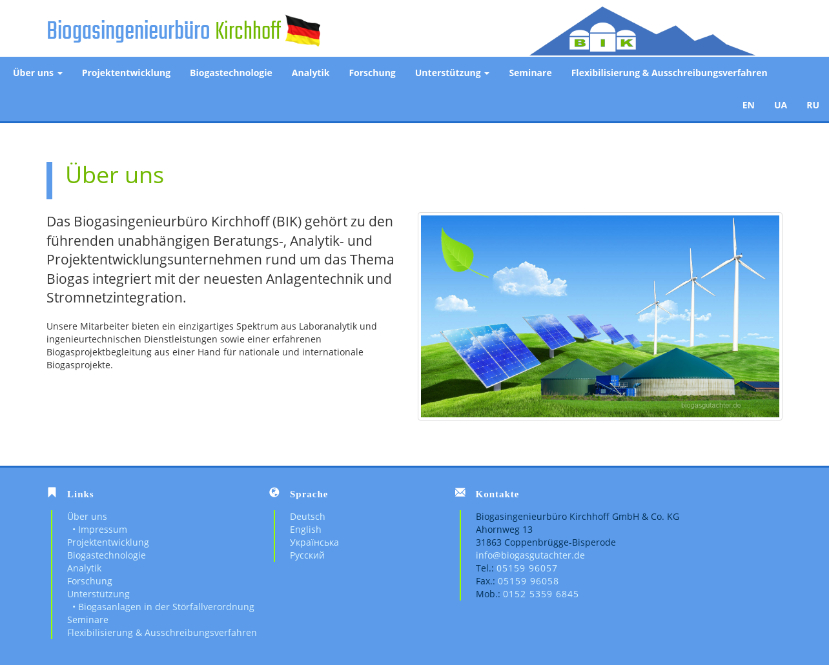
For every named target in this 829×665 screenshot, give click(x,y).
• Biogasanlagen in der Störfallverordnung (160, 606)
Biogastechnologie (231, 72)
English (306, 529)
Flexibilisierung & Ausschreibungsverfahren (669, 72)
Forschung (372, 72)
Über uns (38, 72)
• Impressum (97, 529)
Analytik (311, 72)
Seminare (530, 72)
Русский (307, 555)
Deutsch (307, 516)
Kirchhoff (248, 32)
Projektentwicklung (126, 72)
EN (748, 105)
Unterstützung (452, 72)
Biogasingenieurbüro (128, 32)
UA (780, 105)
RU (812, 105)
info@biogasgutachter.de (530, 555)
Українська (314, 542)
